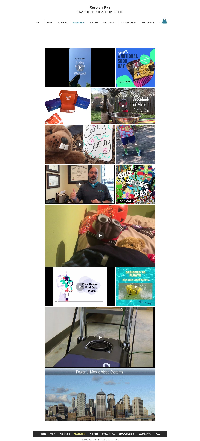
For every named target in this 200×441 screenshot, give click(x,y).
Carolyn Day (100, 7)
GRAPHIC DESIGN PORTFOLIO (100, 12)
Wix (117, 440)
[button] (164, 21)
